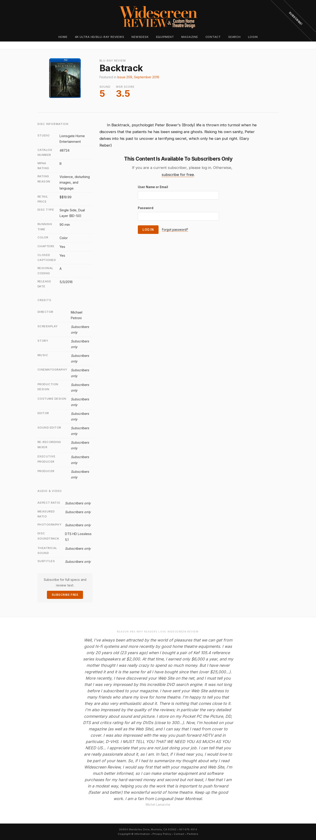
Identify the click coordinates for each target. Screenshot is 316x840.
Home (62, 37)
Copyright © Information (134, 833)
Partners (192, 833)
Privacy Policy (161, 833)
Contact (213, 37)
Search (234, 37)
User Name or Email (153, 187)
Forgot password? (175, 229)
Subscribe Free (65, 594)
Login (253, 37)
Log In (148, 229)
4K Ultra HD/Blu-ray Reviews (99, 37)
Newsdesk (139, 37)
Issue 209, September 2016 (138, 77)
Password (145, 208)
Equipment (165, 37)
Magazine (189, 37)
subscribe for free (178, 174)
